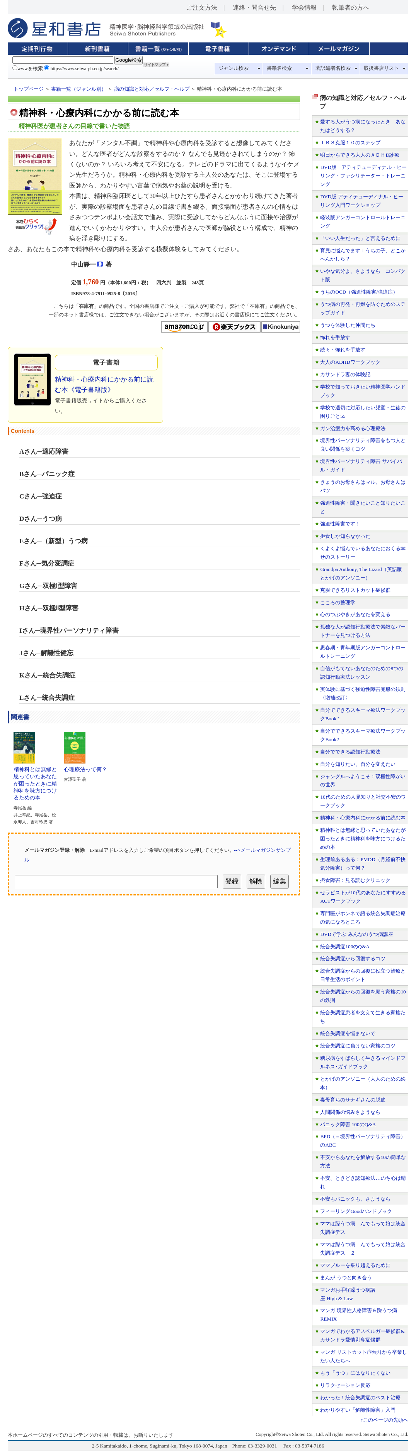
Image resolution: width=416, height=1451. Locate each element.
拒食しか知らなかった (345, 536)
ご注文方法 (201, 7)
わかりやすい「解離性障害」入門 (358, 1410)
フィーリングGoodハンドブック (356, 1211)
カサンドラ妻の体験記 (345, 374)
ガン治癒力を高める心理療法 (352, 428)
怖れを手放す (335, 337)
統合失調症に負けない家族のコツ (358, 1046)
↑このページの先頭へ (384, 1420)
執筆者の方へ (350, 7)
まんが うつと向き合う (346, 1277)
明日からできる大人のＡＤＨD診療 (359, 155)
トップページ (29, 89)
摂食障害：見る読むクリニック (355, 880)
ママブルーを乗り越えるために (355, 1265)
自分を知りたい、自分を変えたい (358, 764)
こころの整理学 (337, 602)
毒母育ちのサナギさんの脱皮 (352, 1100)
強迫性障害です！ (340, 524)
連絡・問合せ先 (254, 7)
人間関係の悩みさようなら (350, 1112)
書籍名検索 (279, 68)
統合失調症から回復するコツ (352, 958)
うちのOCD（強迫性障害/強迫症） (359, 292)
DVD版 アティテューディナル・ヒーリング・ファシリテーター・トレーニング (363, 175)
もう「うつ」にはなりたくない (355, 1373)
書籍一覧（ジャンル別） (78, 89)
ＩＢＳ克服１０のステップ (350, 142)
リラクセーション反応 (345, 1385)
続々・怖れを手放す (342, 350)
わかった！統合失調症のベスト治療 (360, 1397)
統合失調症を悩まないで (347, 1033)
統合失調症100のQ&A (345, 946)
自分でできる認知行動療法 (350, 752)
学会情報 (304, 7)
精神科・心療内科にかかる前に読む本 (363, 818)
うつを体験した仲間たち (347, 325)
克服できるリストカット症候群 (355, 590)
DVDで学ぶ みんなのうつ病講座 (356, 934)
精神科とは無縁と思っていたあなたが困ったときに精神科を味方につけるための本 (35, 781)
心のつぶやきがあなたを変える (355, 614)
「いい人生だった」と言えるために (360, 238)
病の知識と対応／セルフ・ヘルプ (151, 89)
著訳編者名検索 (333, 68)
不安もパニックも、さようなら (355, 1199)
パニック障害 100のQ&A (348, 1124)
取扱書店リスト (381, 68)
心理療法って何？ (85, 766)
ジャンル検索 (233, 68)
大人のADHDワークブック (350, 362)
